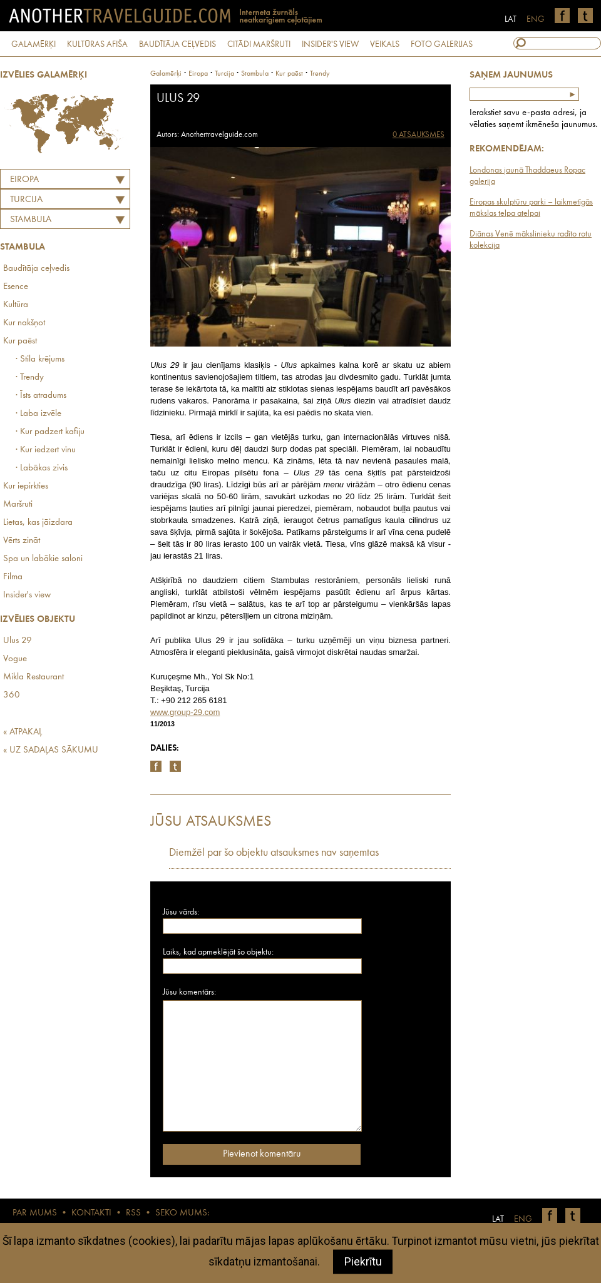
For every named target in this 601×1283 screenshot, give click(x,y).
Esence (15, 287)
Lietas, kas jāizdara (38, 522)
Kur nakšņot (24, 323)
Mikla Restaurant (33, 677)
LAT (510, 19)
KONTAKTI (91, 1213)
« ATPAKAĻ (22, 732)
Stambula (30, 220)
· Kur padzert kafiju (50, 432)
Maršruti (18, 504)
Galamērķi (166, 74)
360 (11, 695)
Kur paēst (20, 341)
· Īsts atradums (41, 395)
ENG (536, 19)
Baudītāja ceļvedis (36, 268)
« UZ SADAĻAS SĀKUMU (50, 750)
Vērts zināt (21, 540)
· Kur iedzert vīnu (46, 450)
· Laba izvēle (38, 413)
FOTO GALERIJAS (442, 44)
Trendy (320, 74)
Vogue (15, 659)
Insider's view (27, 595)
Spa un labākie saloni (43, 559)
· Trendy (30, 377)
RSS (133, 1213)
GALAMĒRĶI (33, 44)
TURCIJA (26, 200)
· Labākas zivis (42, 468)
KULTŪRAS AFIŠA (97, 44)
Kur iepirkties (25, 486)
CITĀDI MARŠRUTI (258, 44)
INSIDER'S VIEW (330, 44)
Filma (13, 577)
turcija (224, 74)
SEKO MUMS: (182, 1213)
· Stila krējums (40, 359)
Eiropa (24, 180)
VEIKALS (384, 44)
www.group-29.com (185, 712)
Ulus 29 (17, 641)
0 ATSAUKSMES (418, 135)
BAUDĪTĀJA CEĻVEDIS (177, 44)
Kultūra (15, 305)
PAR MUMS (35, 1213)
